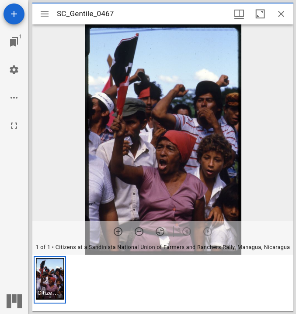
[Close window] (281, 13)
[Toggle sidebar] (44, 13)
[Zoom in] (118, 231)
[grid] (162, 283)
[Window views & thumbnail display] (239, 13)
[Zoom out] (139, 231)
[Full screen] (13, 125)
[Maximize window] (260, 13)
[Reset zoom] (160, 231)
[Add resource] (13, 13)
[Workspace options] (13, 97)
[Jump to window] (13, 41)
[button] (50, 279)
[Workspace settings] (13, 69)
